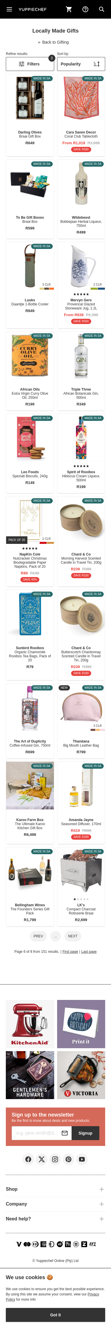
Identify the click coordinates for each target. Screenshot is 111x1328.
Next (72, 936)
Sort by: (63, 54)
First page (70, 952)
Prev (38, 936)
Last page (89, 952)
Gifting (53, 42)
